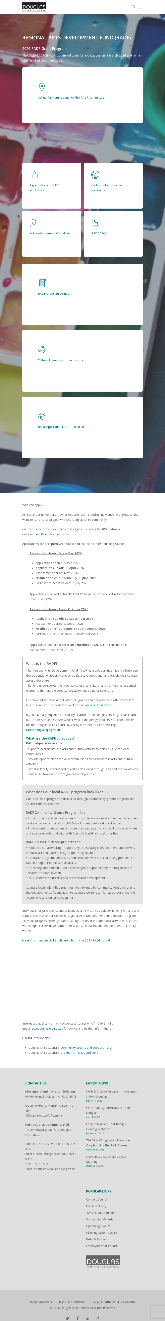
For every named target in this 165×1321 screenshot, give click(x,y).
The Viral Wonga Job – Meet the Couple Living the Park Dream (108, 1142)
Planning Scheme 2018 (101, 1232)
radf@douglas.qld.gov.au (52, 534)
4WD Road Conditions (101, 1213)
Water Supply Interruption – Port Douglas (108, 1110)
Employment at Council (101, 1246)
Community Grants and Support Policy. (86, 1047)
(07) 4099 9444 (46, 1144)
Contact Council (96, 1199)
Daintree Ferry (96, 1206)
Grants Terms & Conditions (79, 1052)
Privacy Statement (40, 1302)
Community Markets (100, 1219)
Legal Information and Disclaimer (114, 1302)
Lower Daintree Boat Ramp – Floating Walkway (106, 1126)
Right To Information (72, 1302)
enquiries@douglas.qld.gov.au (42, 1028)
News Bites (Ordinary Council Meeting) (106, 1159)
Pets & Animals (96, 1239)
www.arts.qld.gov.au (99, 705)
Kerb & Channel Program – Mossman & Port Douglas (111, 1093)
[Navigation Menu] (140, 7)
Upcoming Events (98, 1226)
